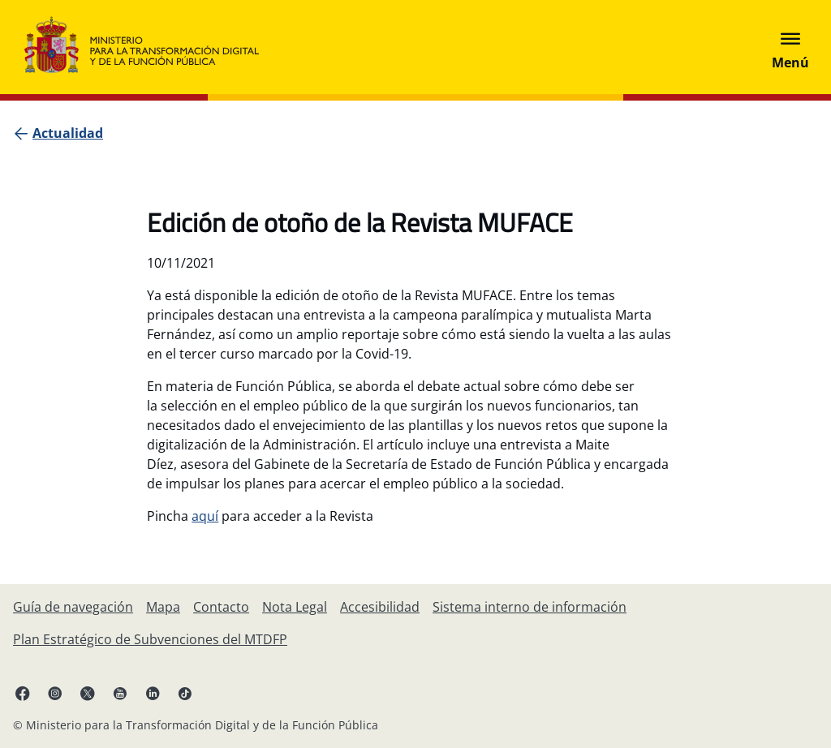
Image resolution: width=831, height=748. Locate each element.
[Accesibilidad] (380, 607)
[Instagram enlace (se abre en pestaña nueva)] (55, 693)
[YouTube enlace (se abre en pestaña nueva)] (120, 693)
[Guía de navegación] (73, 607)
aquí (205, 516)
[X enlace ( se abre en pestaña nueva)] (87, 693)
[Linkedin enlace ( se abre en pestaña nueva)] (152, 693)
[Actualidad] (67, 133)
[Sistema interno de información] (529, 607)
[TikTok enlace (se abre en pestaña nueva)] (185, 693)
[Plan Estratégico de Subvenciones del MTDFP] (150, 639)
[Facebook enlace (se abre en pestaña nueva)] (22, 693)
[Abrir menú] (790, 47)
